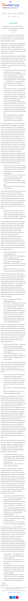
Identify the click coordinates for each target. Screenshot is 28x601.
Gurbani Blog (20, 13)
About (9, 13)
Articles (13, 13)
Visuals (9, 16)
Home (4, 13)
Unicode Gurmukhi (10, 588)
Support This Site (18, 588)
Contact (14, 16)
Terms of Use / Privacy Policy (14, 592)
